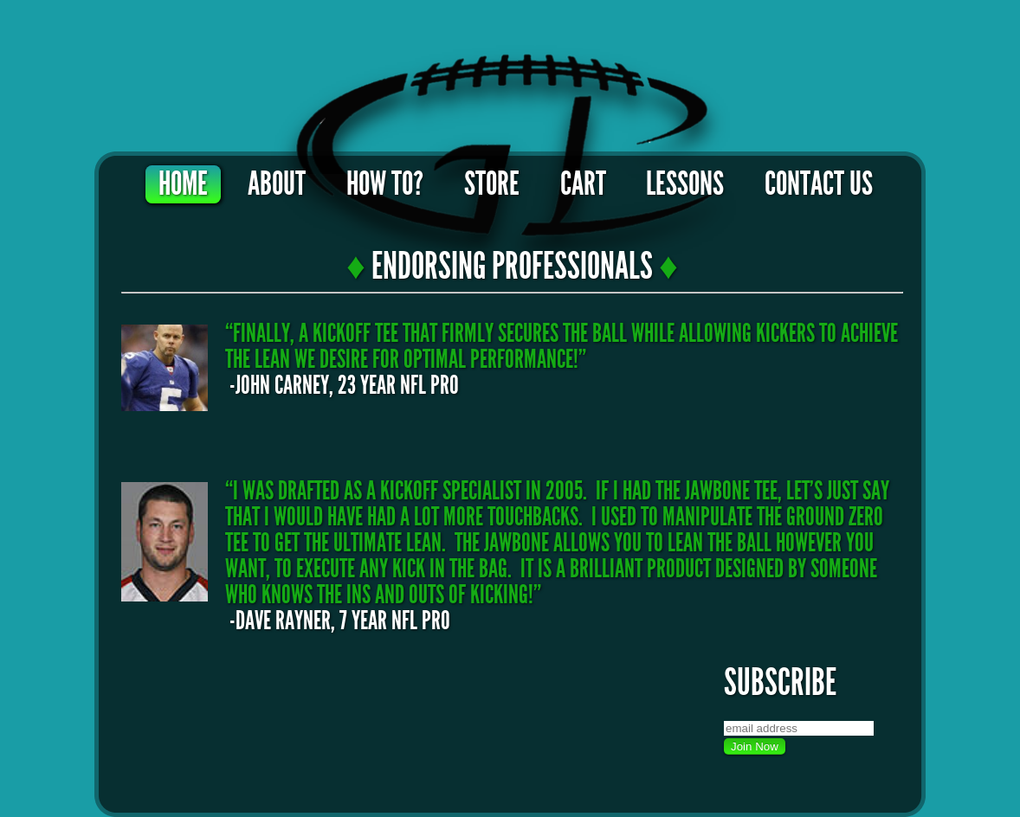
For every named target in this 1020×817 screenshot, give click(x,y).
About (277, 184)
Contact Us (819, 184)
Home (183, 184)
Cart (583, 184)
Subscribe (780, 682)
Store (492, 184)
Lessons (685, 184)
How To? (384, 184)
